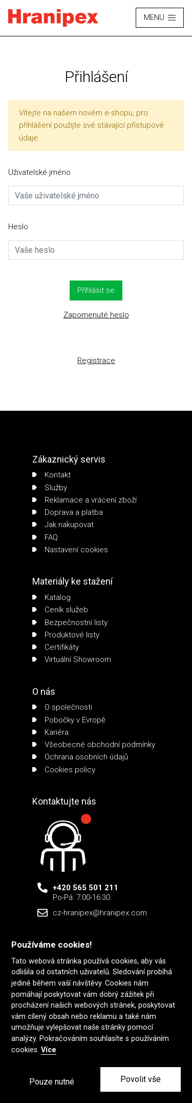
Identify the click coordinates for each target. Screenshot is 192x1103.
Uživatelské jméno (39, 172)
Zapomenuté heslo (96, 314)
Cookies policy (63, 769)
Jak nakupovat (63, 524)
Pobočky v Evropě (68, 720)
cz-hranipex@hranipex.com (100, 912)
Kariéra (50, 732)
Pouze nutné (51, 1082)
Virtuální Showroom (71, 659)
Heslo (18, 226)
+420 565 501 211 (85, 887)
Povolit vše (140, 1079)
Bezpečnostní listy (70, 622)
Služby (49, 487)
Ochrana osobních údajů (80, 756)
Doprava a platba (67, 512)
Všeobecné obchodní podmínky (93, 744)
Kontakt (51, 474)
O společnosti (62, 707)
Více (48, 1050)
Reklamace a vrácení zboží (84, 500)
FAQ (45, 537)
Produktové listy (65, 634)
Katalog (51, 597)
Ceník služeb (60, 609)
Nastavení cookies (70, 549)
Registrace (96, 360)
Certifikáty (55, 647)
